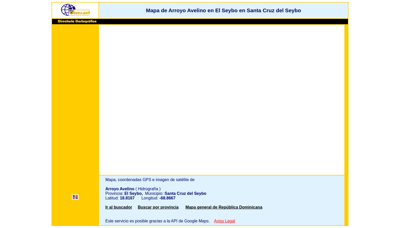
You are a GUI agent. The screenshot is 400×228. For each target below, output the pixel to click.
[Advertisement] (75, 103)
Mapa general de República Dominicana (223, 207)
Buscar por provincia (158, 207)
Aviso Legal (224, 221)
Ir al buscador (118, 207)
